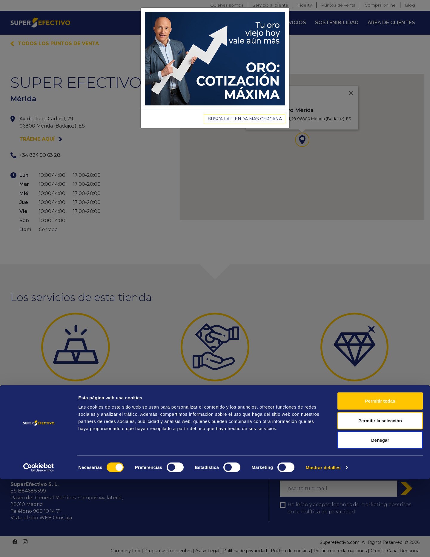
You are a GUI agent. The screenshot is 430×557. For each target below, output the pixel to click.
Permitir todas (380, 478)
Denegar (380, 517)
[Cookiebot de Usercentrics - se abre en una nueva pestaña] (39, 545)
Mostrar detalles (323, 545)
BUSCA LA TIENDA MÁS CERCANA (245, 119)
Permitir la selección (380, 498)
